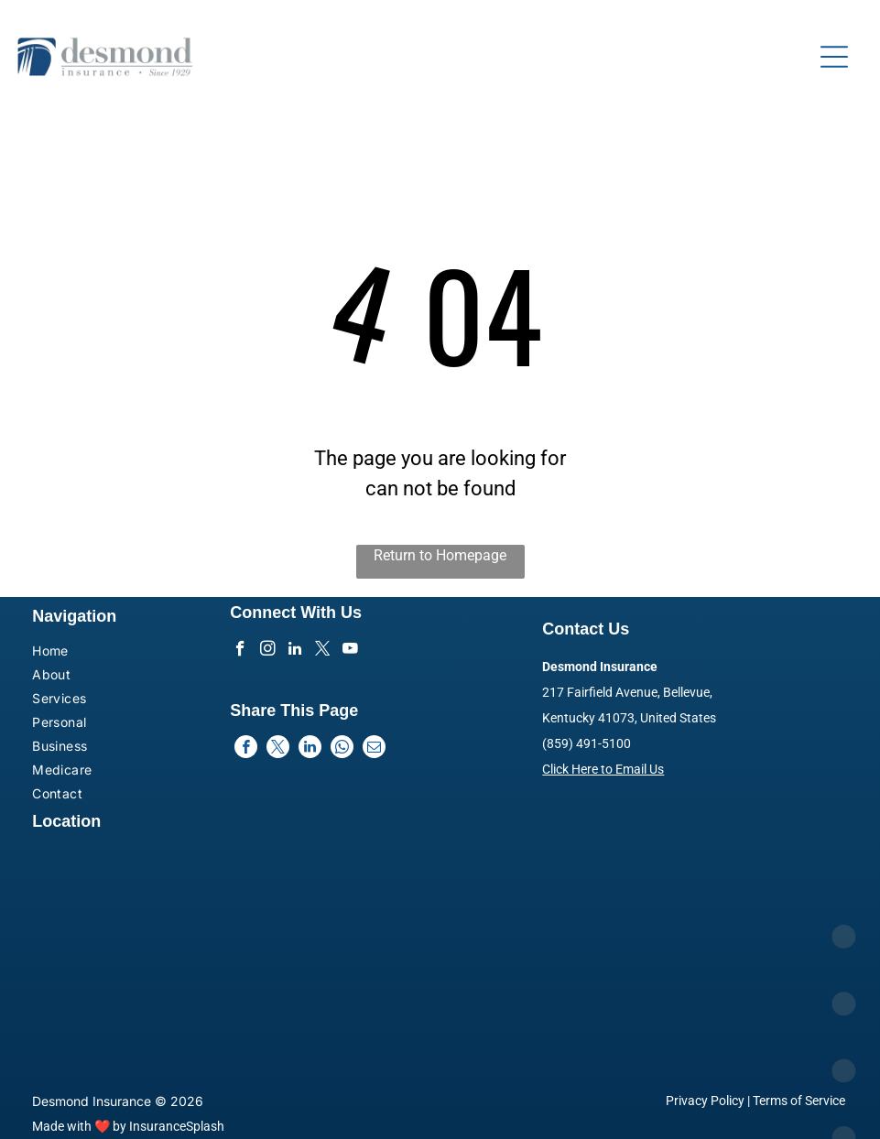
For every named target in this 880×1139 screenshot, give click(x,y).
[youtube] (350, 651)
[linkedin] (295, 651)
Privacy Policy (705, 1100)
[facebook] (240, 651)
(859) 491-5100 (586, 743)
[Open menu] (834, 57)
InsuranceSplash (176, 1126)
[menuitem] (96, 653)
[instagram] (267, 651)
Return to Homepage (440, 555)
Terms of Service (799, 1100)
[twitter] (322, 651)
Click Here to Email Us (603, 769)
